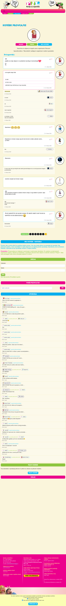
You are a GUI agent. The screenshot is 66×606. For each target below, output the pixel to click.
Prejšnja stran (25, 234)
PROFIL (32, 44)
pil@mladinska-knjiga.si (12, 563)
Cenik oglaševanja (31, 575)
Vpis (3, 274)
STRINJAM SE (33, 604)
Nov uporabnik (5, 277)
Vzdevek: (3, 263)
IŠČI (62, 288)
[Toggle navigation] (4, 11)
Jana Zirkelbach (6, 567)
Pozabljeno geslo (15, 277)
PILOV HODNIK (33, 472)
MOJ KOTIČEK (45, 44)
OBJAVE (21, 44)
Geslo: (2, 268)
